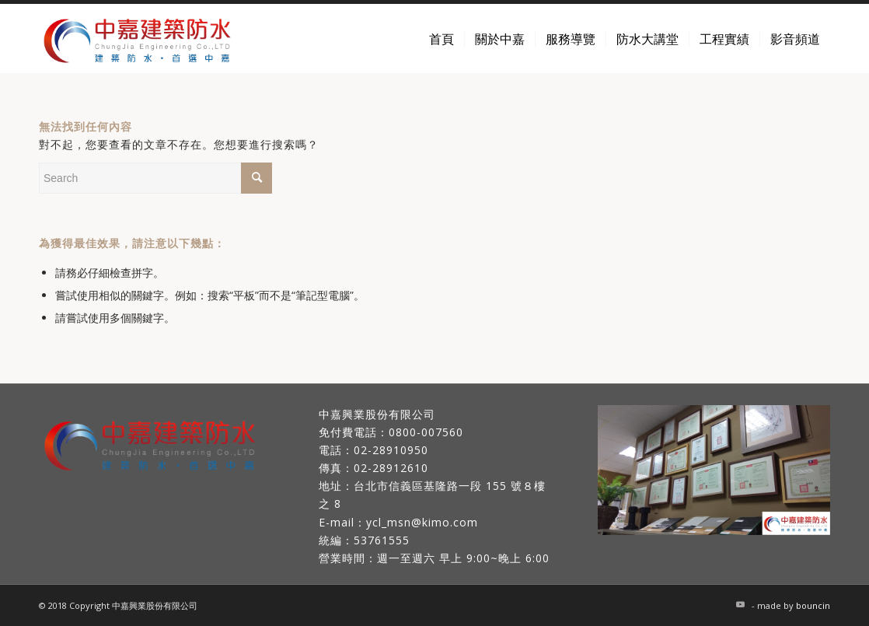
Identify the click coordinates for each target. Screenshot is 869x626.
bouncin (813, 605)
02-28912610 (391, 467)
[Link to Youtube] (740, 604)
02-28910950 (391, 449)
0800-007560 (426, 432)
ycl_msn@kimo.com (422, 522)
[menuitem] (441, 39)
